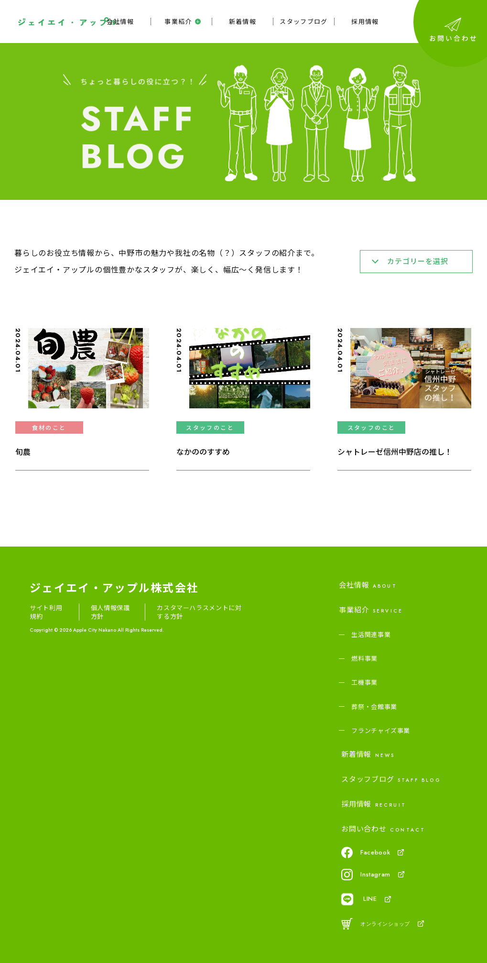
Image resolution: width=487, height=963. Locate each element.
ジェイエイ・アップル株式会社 (114, 587)
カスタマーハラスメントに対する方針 (199, 612)
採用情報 (365, 21)
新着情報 (242, 21)
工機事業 (364, 682)
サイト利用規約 (46, 612)
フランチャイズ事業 (380, 730)
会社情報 (120, 21)
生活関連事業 (370, 634)
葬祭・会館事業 (374, 706)
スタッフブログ (303, 21)
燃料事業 (364, 658)
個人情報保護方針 (110, 612)
